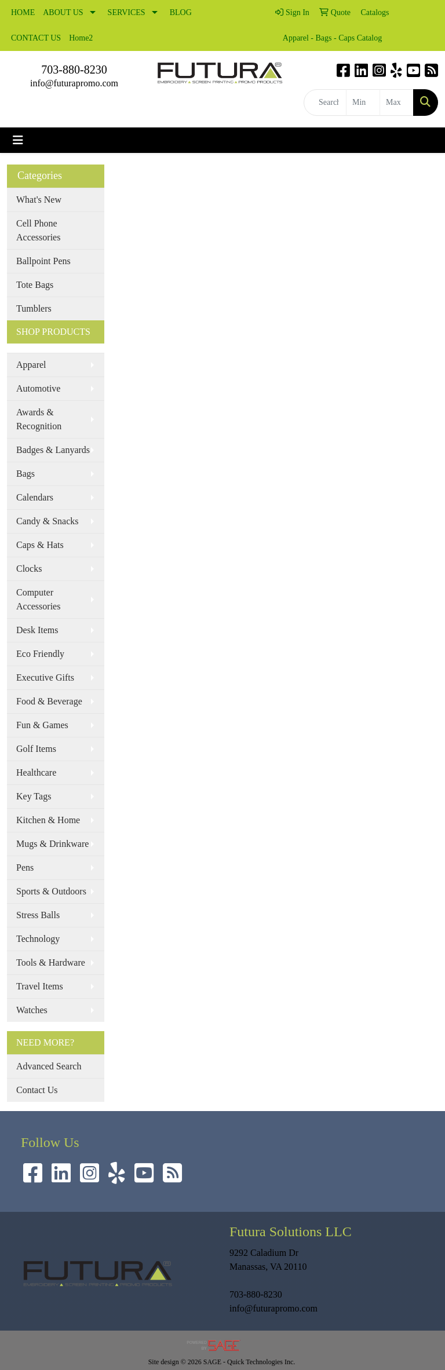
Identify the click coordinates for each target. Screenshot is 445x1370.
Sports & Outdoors (51, 891)
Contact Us (37, 1090)
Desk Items (37, 630)
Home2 (81, 38)
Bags (25, 473)
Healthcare (36, 772)
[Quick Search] (325, 102)
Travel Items (39, 986)
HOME (23, 12)
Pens (25, 867)
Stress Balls (38, 915)
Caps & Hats (40, 545)
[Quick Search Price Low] (363, 102)
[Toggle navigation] (18, 140)
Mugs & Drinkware (52, 844)
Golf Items (36, 749)
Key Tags (33, 796)
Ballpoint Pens (43, 261)
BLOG (181, 12)
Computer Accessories (38, 599)
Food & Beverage (49, 701)
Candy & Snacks (47, 521)
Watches (32, 1010)
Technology (38, 939)
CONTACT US (36, 38)
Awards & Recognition (38, 419)
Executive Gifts (45, 677)
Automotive (38, 388)
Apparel (31, 365)
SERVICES (126, 12)
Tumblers (34, 308)
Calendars (34, 497)
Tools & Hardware (50, 962)
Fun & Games (42, 725)
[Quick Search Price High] (397, 102)
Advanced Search (48, 1066)
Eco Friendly (40, 654)
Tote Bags (34, 285)
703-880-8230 (74, 69)
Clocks (29, 568)
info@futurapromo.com (74, 83)
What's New (38, 199)
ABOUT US (63, 12)
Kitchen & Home (48, 820)
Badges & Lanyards (53, 450)
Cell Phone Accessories (38, 230)
